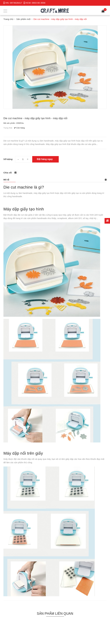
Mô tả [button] (6, 179)
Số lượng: (8, 159)
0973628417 (16, 3)
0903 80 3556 (38, 3)
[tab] (55, 179)
